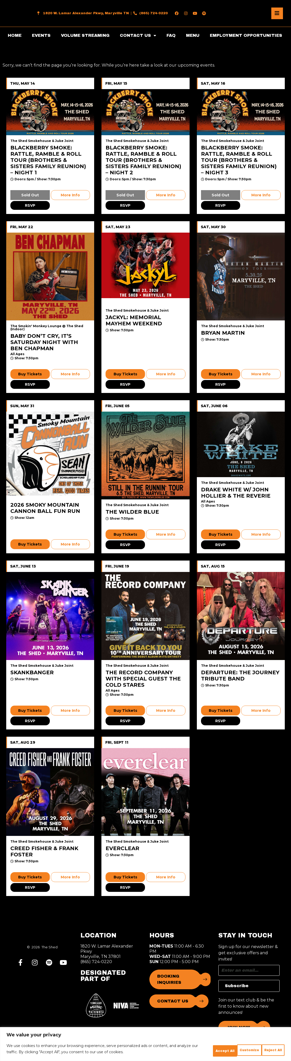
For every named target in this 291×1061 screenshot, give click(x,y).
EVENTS (41, 35)
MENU (192, 35)
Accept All (266, 1047)
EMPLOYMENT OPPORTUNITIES (246, 35)
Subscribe (236, 986)
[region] (145, 1042)
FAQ (171, 35)
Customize (189, 1047)
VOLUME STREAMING (85, 35)
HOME (15, 35)
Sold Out (30, 195)
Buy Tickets (30, 374)
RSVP (30, 205)
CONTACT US (138, 35)
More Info (70, 195)
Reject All (228, 1047)
